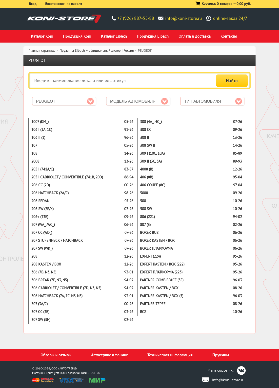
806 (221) (147, 216)
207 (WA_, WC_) (43, 224)
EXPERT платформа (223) (161, 272)
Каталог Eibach (114, 36)
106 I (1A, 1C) (41, 129)
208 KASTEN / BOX (46, 264)
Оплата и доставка (195, 36)
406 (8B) (146, 177)
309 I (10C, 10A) (152, 153)
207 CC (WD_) (41, 232)
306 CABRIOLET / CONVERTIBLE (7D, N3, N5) (66, 288)
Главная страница (42, 50)
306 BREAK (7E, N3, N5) (49, 280)
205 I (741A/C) (42, 169)
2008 (35, 161)
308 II (144, 137)
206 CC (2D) (40, 185)
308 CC (145, 129)
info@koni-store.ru (183, 18)
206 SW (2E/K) (42, 208)
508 (143, 200)
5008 (144, 193)
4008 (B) (146, 169)
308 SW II (147, 145)
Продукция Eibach (153, 36)
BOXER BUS (149, 232)
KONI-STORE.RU (90, 373)
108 (34, 153)
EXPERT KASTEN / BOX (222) (162, 264)
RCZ (143, 311)
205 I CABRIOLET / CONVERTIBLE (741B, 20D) (67, 177)
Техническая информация (170, 354)
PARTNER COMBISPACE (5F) (161, 280)
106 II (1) (38, 137)
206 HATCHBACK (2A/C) (50, 193)
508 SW (146, 208)
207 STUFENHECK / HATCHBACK (57, 240)
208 (34, 256)
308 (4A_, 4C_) (151, 121)
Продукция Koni (77, 36)
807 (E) (145, 224)
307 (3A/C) (39, 303)
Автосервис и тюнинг (109, 354)
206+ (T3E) (39, 216)
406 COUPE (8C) (152, 185)
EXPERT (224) (150, 256)
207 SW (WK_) (42, 248)
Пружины (220, 354)
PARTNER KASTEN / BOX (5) (161, 295)
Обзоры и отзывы (55, 354)
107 (34, 145)
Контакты (228, 36)
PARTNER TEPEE (152, 303)
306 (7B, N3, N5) (43, 272)
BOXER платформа (156, 248)
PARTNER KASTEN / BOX (159, 288)
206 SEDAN (40, 200)
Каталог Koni (42, 36)
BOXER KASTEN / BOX (157, 240)
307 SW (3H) (40, 319)
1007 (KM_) (40, 121)
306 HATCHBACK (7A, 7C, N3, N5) (56, 295)
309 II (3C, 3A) (151, 161)
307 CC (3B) (40, 311)
